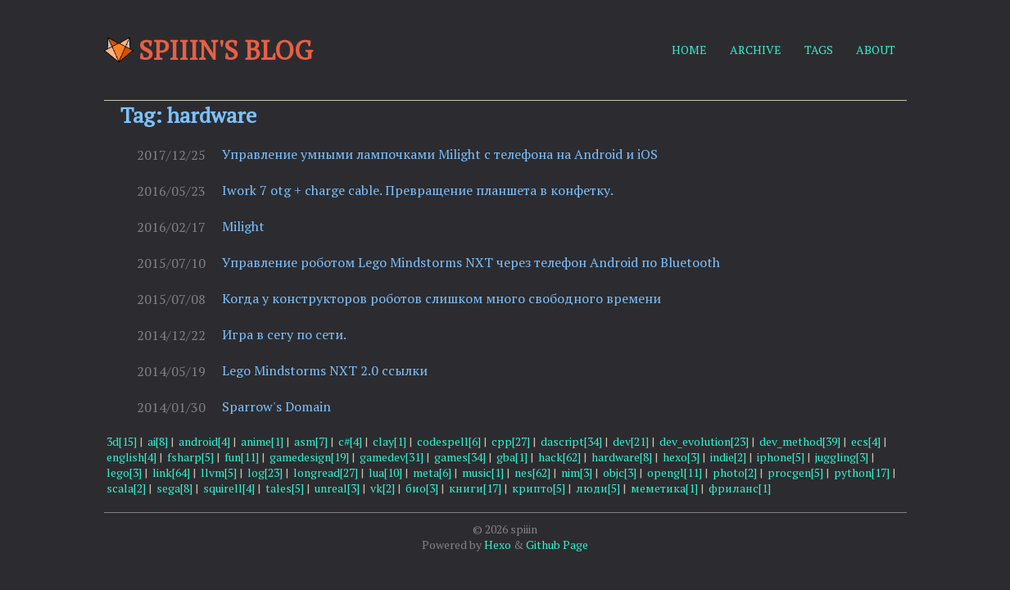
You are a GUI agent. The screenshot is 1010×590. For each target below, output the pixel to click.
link (171, 472)
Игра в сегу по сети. (284, 334)
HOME (689, 49)
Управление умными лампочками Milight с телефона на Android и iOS (440, 154)
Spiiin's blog (208, 50)
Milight (243, 226)
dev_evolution (704, 441)
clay (389, 441)
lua (385, 472)
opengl (674, 472)
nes (532, 472)
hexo (681, 457)
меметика (664, 488)
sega (174, 488)
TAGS (818, 49)
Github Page (557, 544)
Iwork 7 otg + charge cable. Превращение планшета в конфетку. (418, 190)
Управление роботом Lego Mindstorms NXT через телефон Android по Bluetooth (471, 262)
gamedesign (309, 457)
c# (350, 441)
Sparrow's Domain (276, 406)
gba (512, 457)
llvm (219, 472)
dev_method (799, 441)
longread (325, 472)
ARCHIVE (755, 49)
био (421, 488)
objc (619, 472)
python (862, 472)
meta (432, 472)
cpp (510, 441)
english (131, 457)
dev (631, 441)
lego (124, 472)
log (265, 472)
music (483, 472)
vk (382, 488)
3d (121, 441)
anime (262, 441)
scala (126, 488)
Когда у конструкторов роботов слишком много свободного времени (441, 298)
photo (735, 472)
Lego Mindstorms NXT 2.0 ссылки (325, 370)
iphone (780, 457)
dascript (571, 441)
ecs (866, 441)
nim (576, 472)
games (460, 457)
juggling (841, 457)
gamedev (391, 457)
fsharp (190, 457)
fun (241, 457)
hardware (621, 457)
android (204, 441)
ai (157, 441)
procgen (795, 472)
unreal (337, 488)
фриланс (740, 488)
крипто (538, 488)
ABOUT (875, 49)
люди (598, 488)
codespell (449, 441)
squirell (229, 488)
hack (559, 457)
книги (475, 488)
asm (311, 441)
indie (728, 457)
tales (284, 488)
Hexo (497, 544)
